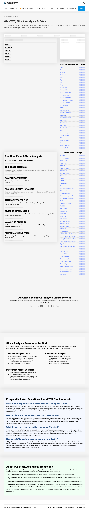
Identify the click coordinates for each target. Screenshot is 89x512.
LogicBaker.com (80, 507)
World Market (60, 8)
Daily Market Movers (26, 8)
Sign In (81, 8)
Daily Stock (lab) (57, 507)
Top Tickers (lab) (69, 507)
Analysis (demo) (71, 8)
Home (5, 8)
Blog (52, 8)
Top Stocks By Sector (42, 8)
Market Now (13, 8)
